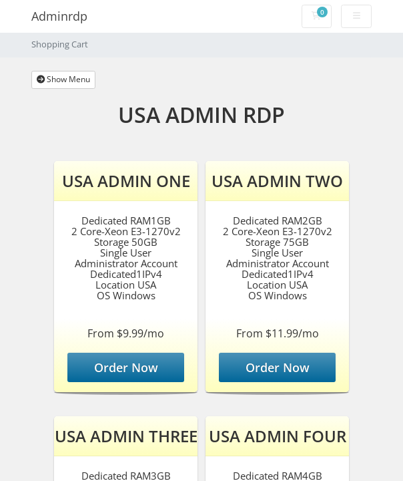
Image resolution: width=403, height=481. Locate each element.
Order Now (126, 367)
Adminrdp (59, 16)
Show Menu (63, 79)
